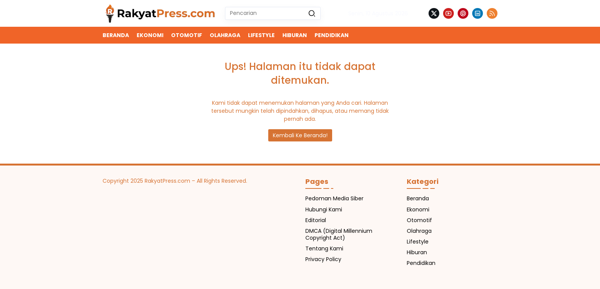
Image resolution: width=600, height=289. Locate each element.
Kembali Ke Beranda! (300, 135)
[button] (312, 13)
